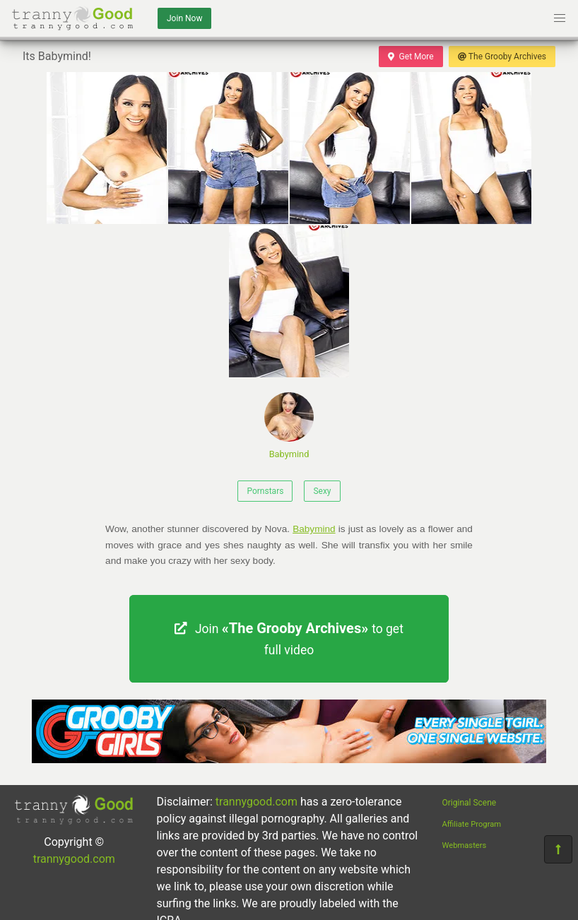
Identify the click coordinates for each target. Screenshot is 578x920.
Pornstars (265, 491)
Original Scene (469, 803)
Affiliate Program (472, 824)
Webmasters (464, 845)
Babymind (289, 425)
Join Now (184, 18)
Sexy (322, 491)
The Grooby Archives (502, 56)
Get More (410, 56)
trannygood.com (74, 859)
